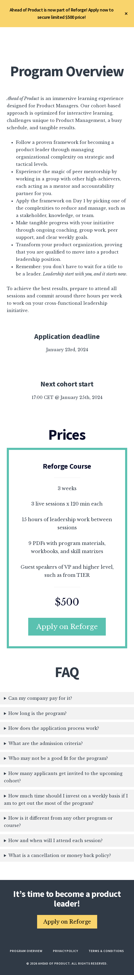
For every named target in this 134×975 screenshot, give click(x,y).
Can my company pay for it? (40, 698)
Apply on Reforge (67, 626)
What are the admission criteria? (45, 743)
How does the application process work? (53, 728)
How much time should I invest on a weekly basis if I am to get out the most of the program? (66, 799)
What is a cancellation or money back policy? (59, 855)
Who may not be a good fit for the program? (58, 758)
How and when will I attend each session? (55, 840)
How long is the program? (37, 713)
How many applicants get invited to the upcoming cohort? (63, 777)
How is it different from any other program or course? (58, 821)
